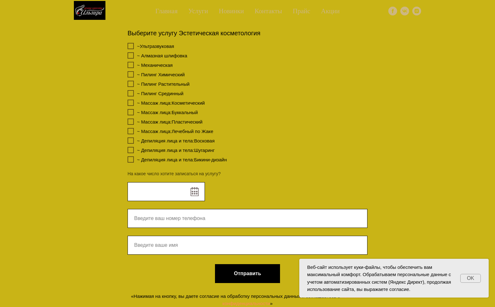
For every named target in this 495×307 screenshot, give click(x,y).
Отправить (247, 273)
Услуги (198, 11)
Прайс (301, 11)
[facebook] (392, 11)
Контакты (268, 11)
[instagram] (416, 11)
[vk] (404, 11)
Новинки (231, 11)
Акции (330, 11)
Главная (166, 11)
